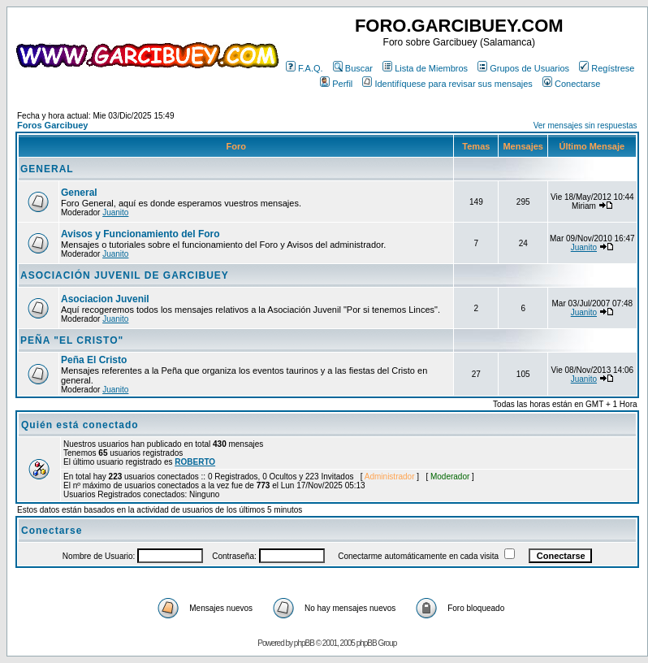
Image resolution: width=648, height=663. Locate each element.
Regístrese (606, 68)
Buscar (353, 68)
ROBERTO (195, 461)
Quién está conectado (80, 425)
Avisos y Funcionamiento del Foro (140, 234)
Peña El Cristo (94, 360)
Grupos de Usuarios (523, 68)
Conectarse (571, 84)
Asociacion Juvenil (105, 299)
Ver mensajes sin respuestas (585, 125)
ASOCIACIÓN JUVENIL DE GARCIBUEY (124, 275)
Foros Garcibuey (52, 125)
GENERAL (47, 169)
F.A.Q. (304, 68)
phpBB (304, 643)
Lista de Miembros (425, 68)
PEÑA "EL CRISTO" (71, 340)
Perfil (336, 84)
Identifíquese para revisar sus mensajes (447, 84)
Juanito (115, 212)
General (79, 192)
